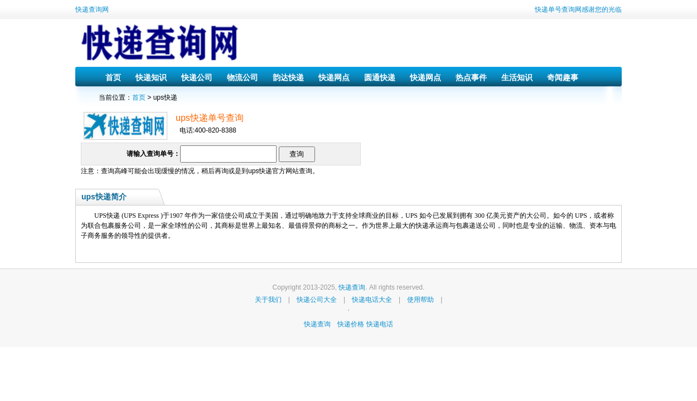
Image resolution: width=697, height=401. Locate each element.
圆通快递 (379, 77)
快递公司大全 (317, 300)
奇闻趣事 (562, 77)
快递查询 (351, 287)
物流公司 (242, 77)
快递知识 (151, 77)
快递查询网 (92, 9)
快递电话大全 (372, 300)
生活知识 (517, 77)
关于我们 (268, 300)
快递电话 (379, 324)
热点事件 (471, 77)
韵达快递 (288, 77)
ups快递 (260, 171)
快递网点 (334, 77)
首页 (113, 77)
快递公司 (196, 77)
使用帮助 (420, 300)
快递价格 (351, 324)
